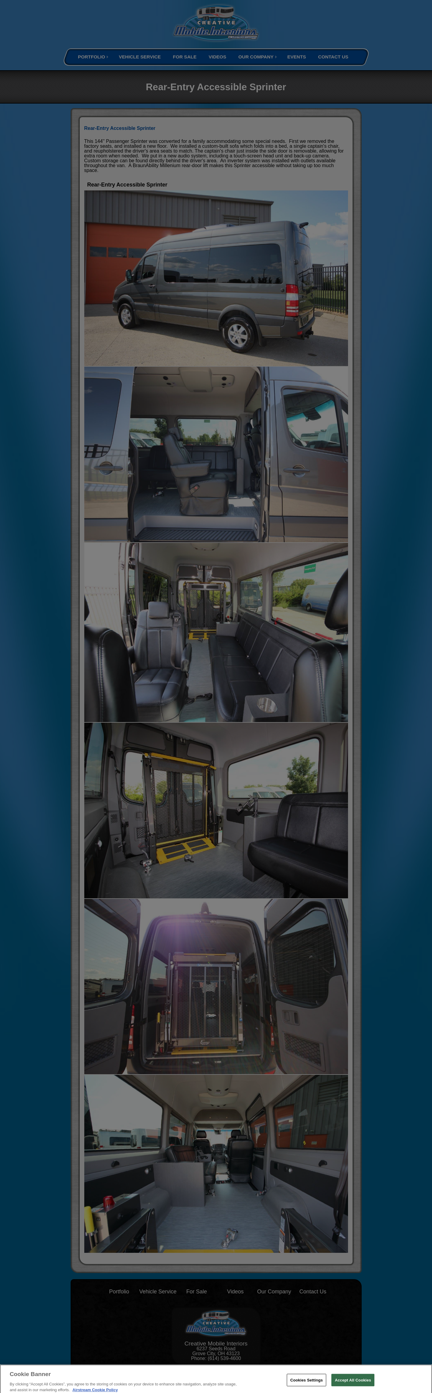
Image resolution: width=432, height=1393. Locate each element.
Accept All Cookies (353, 1382)
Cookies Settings (306, 1382)
